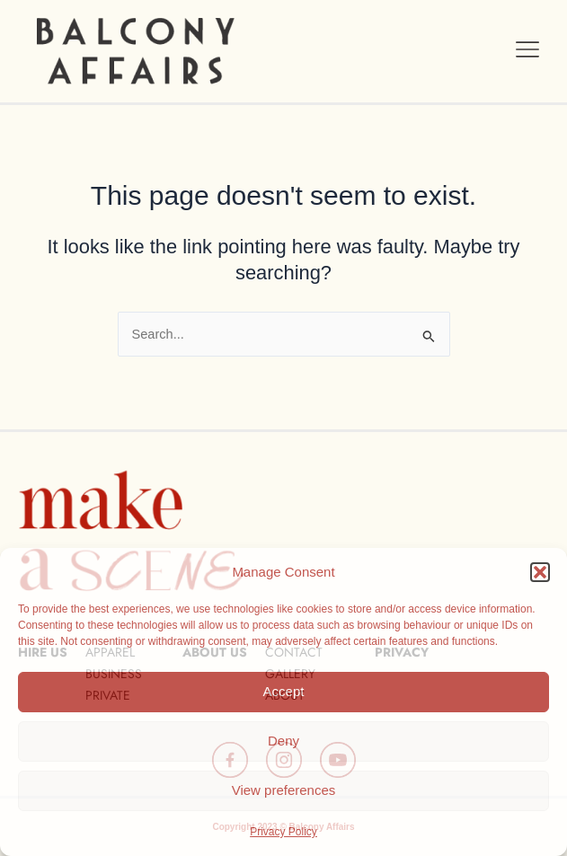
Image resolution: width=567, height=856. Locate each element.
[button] (540, 572)
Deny (283, 740)
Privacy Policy (283, 831)
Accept (284, 691)
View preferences (284, 790)
